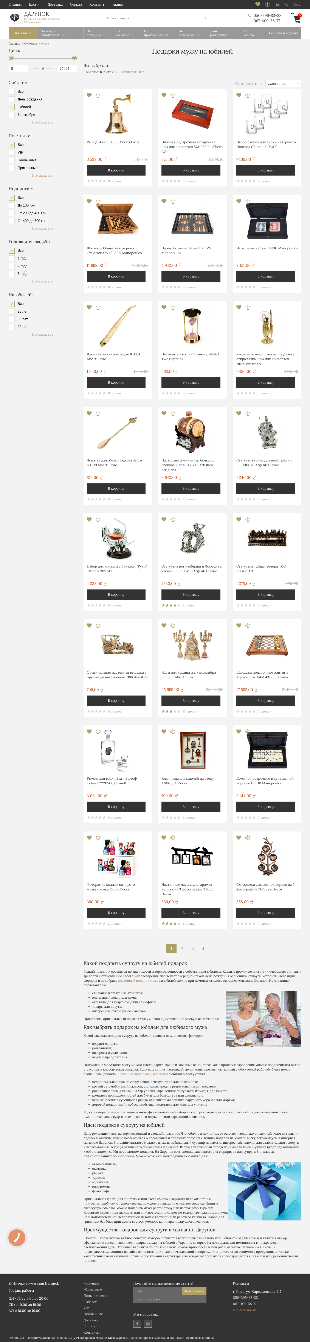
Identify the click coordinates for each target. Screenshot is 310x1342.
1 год (22, 258)
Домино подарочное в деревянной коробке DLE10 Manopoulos (265, 780)
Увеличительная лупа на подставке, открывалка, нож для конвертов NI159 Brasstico (265, 359)
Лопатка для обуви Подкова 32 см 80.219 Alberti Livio (114, 462)
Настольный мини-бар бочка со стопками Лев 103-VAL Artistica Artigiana (187, 465)
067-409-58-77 (267, 20)
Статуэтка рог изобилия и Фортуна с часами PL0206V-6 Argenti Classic (191, 568)
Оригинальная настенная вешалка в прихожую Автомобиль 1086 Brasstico (117, 674)
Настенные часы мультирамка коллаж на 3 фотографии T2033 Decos (187, 889)
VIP (20, 152)
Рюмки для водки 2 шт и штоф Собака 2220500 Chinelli (112, 780)
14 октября (26, 114)
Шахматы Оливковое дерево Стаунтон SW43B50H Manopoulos (114, 250)
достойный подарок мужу (138, 980)
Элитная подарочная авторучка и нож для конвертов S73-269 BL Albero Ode (192, 147)
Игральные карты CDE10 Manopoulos (267, 248)
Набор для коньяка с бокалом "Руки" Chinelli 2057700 (117, 568)
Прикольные (27, 167)
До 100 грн (26, 205)
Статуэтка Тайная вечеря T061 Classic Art (261, 568)
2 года (23, 266)
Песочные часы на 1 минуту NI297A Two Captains (190, 356)
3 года (23, 273)
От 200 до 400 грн (32, 213)
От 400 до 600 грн (32, 220)
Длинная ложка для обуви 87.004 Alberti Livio (113, 356)
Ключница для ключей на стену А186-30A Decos (187, 780)
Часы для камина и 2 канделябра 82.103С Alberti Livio (188, 674)
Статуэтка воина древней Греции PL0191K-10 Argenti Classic (264, 462)
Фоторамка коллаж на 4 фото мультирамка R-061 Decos (111, 886)
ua (286, 4)
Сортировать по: (248, 83)
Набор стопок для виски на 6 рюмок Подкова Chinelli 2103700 (266, 144)
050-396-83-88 (264, 15)
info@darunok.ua (244, 1310)
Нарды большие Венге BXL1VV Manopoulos (186, 250)
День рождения (30, 99)
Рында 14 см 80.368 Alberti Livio (113, 142)
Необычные (27, 160)
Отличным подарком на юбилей (143, 1074)
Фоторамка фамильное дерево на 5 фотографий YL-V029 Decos (265, 886)
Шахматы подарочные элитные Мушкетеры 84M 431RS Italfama (262, 674)
